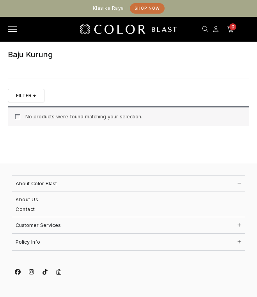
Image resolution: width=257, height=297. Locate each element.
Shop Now (147, 8)
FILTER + (26, 95)
